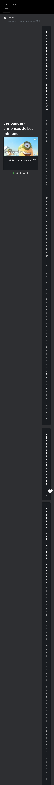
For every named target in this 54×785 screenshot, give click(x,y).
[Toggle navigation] (6, 10)
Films (11, 17)
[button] (13, 173)
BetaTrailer (11, 4)
